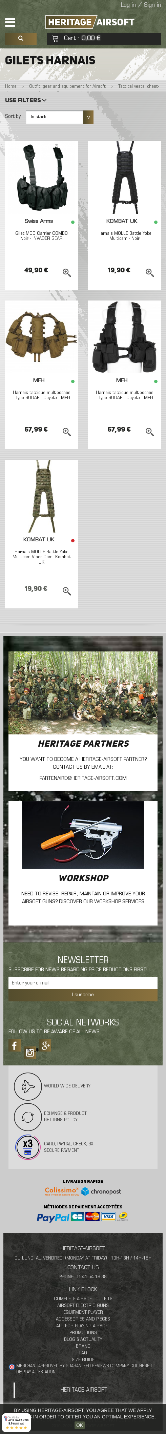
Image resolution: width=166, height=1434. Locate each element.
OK (79, 1425)
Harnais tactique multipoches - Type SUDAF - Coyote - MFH (41, 395)
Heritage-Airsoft (84, 1390)
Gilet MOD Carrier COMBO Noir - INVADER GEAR (41, 236)
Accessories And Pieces (83, 1319)
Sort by (13, 116)
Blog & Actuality (83, 1339)
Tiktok (30, 1050)
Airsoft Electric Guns (83, 1305)
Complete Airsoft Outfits (83, 1299)
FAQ (83, 1353)
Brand (83, 1346)
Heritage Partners (83, 744)
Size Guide (83, 1360)
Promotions (83, 1332)
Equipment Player (83, 1312)
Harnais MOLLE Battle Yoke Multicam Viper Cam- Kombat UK (41, 557)
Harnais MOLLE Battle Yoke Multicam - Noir (124, 236)
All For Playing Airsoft (83, 1326)
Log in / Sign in (141, 5)
